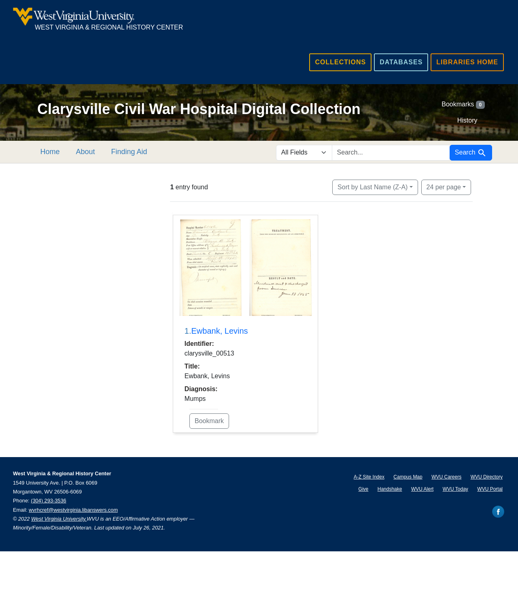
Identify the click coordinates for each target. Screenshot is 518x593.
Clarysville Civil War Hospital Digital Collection (199, 109)
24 (444, 186)
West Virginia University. (59, 519)
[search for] (391, 153)
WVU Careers (446, 477)
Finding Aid (139, 152)
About (95, 152)
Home (60, 152)
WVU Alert (422, 489)
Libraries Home (467, 62)
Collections (340, 62)
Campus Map (407, 477)
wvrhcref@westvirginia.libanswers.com (73, 510)
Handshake (390, 489)
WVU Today (455, 489)
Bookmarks (463, 105)
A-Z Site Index (369, 477)
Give (364, 489)
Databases (401, 62)
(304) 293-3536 (48, 501)
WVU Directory (487, 477)
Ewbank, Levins (219, 330)
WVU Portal (490, 489)
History (467, 120)
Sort (373, 187)
